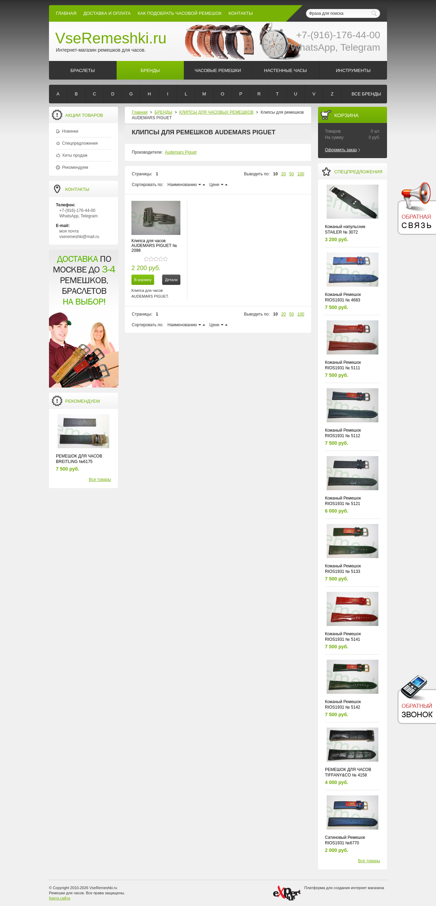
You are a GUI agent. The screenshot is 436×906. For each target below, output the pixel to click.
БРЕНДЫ (163, 112)
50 (291, 174)
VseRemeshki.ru (111, 38)
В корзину (142, 280)
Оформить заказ (341, 149)
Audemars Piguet (181, 152)
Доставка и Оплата (107, 13)
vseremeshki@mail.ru (79, 236)
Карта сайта (59, 898)
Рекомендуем (75, 167)
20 (283, 174)
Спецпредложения (80, 143)
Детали (171, 280)
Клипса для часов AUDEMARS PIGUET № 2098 (154, 245)
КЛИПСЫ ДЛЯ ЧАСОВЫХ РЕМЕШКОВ (216, 112)
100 (300, 174)
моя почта (69, 231)
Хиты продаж (74, 155)
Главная (66, 13)
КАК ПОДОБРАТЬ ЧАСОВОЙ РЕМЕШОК (180, 13)
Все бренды (366, 93)
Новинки (70, 131)
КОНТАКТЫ (241, 13)
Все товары (100, 479)
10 (275, 174)
